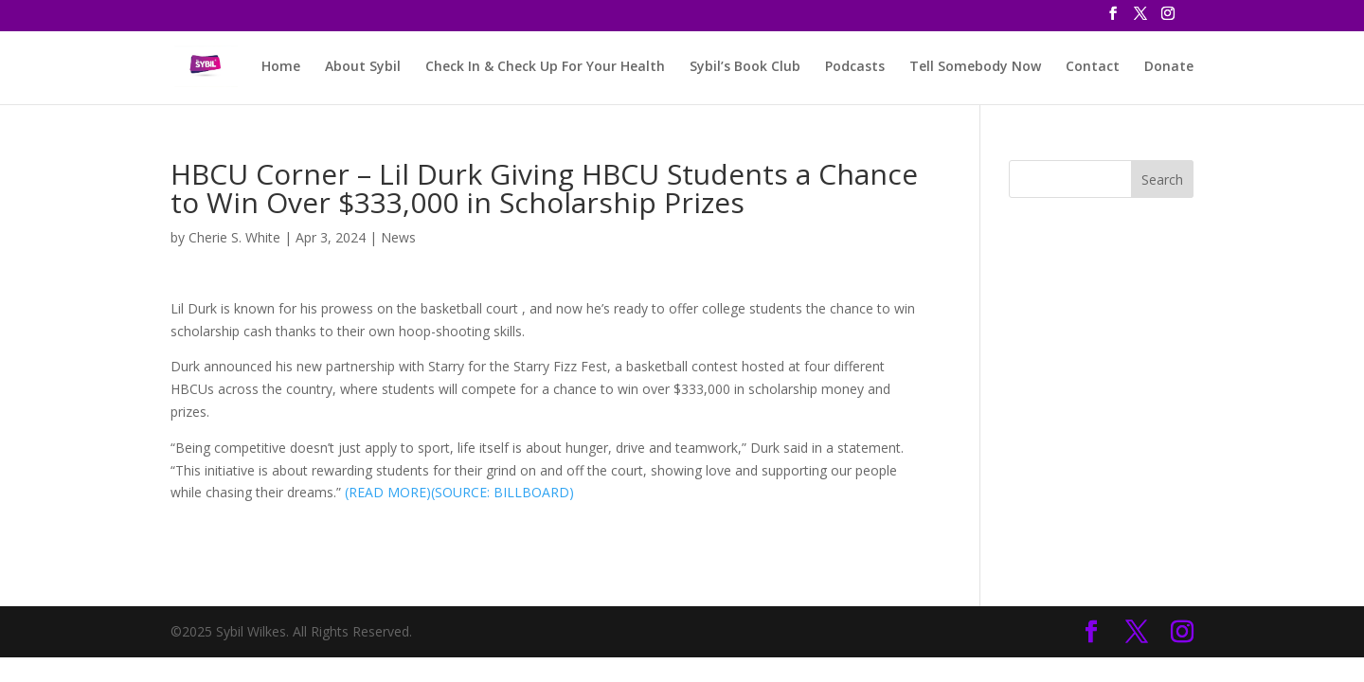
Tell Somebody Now (975, 67)
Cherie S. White (234, 237)
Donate (1169, 67)
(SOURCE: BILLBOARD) (502, 492)
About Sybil (363, 67)
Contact (1093, 67)
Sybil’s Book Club (745, 67)
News (398, 237)
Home (280, 67)
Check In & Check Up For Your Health (545, 67)
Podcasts (855, 67)
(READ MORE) (388, 492)
